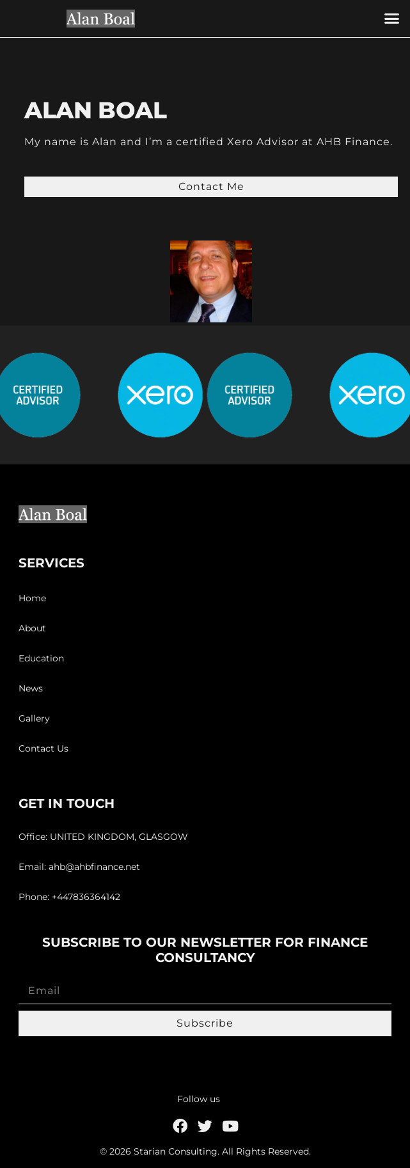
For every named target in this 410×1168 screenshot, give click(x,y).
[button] (391, 18)
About (32, 628)
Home (32, 598)
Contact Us (43, 748)
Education (41, 658)
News (31, 688)
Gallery (34, 718)
